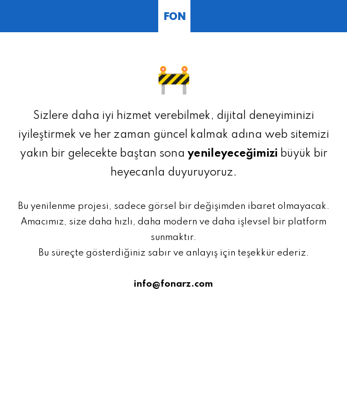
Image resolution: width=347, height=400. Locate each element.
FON (174, 17)
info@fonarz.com (173, 284)
